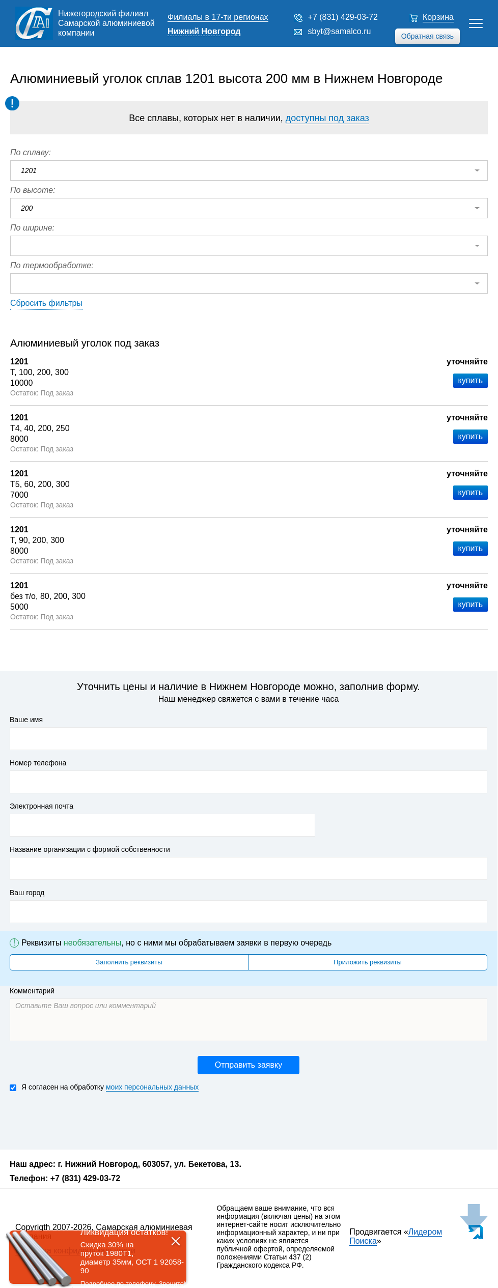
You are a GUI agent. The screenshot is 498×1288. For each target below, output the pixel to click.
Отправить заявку (248, 1065)
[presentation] (87, 1119)
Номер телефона (38, 763)
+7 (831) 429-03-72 (343, 17)
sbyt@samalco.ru (339, 31)
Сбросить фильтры (46, 303)
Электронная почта (41, 806)
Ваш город (27, 893)
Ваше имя (26, 719)
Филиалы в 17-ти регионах (218, 17)
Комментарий (32, 991)
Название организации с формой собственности (90, 849)
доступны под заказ (327, 118)
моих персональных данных (152, 1087)
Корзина (438, 17)
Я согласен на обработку (104, 1087)
